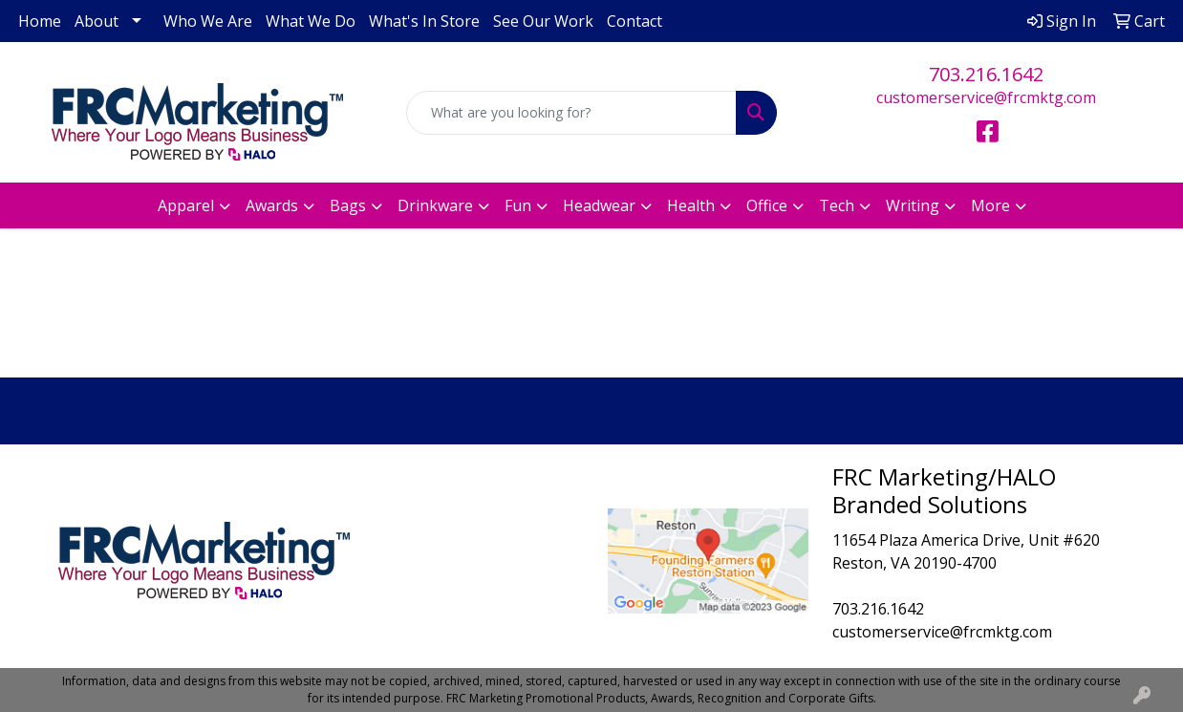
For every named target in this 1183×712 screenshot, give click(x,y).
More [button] (990, 205)
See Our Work (543, 21)
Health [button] (691, 205)
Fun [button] (518, 205)
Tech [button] (836, 205)
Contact (634, 21)
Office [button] (766, 205)
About (96, 21)
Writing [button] (912, 205)
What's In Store (424, 21)
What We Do (310, 21)
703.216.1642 (986, 74)
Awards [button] (272, 205)
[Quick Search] (572, 113)
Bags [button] (348, 205)
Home (39, 21)
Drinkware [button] (435, 205)
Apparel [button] (186, 205)
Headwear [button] (599, 205)
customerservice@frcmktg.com (986, 97)
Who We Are (207, 21)
